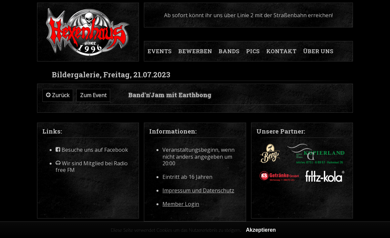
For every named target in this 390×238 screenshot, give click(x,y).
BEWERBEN (195, 51)
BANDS (229, 51)
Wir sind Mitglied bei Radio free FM (92, 167)
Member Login (180, 204)
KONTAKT (281, 51)
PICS (253, 51)
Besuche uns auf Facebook (92, 149)
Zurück (57, 95)
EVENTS (160, 51)
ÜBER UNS (318, 51)
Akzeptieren (261, 230)
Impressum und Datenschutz (198, 190)
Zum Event (93, 95)
